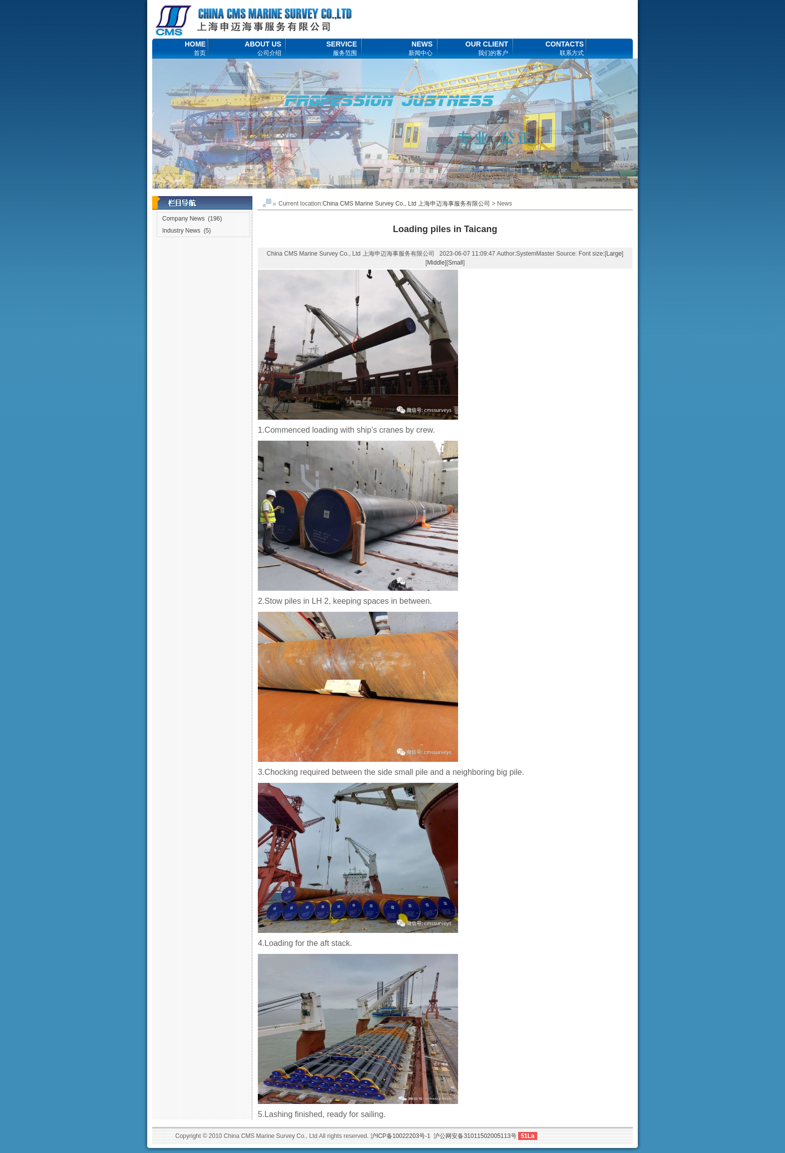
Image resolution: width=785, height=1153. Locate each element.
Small (455, 262)
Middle (436, 262)
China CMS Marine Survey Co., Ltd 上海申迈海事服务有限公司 (406, 203)
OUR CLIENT (487, 48)
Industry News (181, 230)
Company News (183, 218)
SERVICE (341, 48)
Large (614, 253)
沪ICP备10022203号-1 (400, 1135)
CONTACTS (564, 48)
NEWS (421, 48)
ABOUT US (263, 48)
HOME (195, 48)
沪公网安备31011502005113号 (475, 1135)
